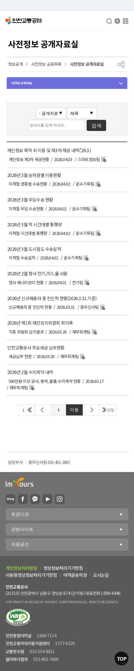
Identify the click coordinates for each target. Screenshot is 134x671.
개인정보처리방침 (21, 568)
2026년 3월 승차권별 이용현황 (34, 175)
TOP (121, 658)
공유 (121, 64)
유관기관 (20, 514)
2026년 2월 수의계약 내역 (30, 372)
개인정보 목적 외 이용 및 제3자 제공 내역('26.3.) (49, 150)
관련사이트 (22, 529)
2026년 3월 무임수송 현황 (30, 199)
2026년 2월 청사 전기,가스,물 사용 (37, 273)
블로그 (11, 499)
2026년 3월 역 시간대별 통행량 (34, 224)
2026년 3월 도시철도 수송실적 (34, 248)
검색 (109, 21)
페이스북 (23, 499)
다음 (92, 409)
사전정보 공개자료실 (21, 83)
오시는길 (101, 575)
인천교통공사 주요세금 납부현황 (35, 347)
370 (110, 410)
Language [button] (117, 21)
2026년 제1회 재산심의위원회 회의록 (40, 322)
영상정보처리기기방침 (63, 568)
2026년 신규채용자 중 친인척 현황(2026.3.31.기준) (51, 298)
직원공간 (20, 544)
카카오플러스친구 (35, 499)
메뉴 (125, 21)
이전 (42, 409)
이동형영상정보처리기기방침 (31, 575)
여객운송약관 (75, 575)
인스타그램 (60, 499)
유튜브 (47, 499)
